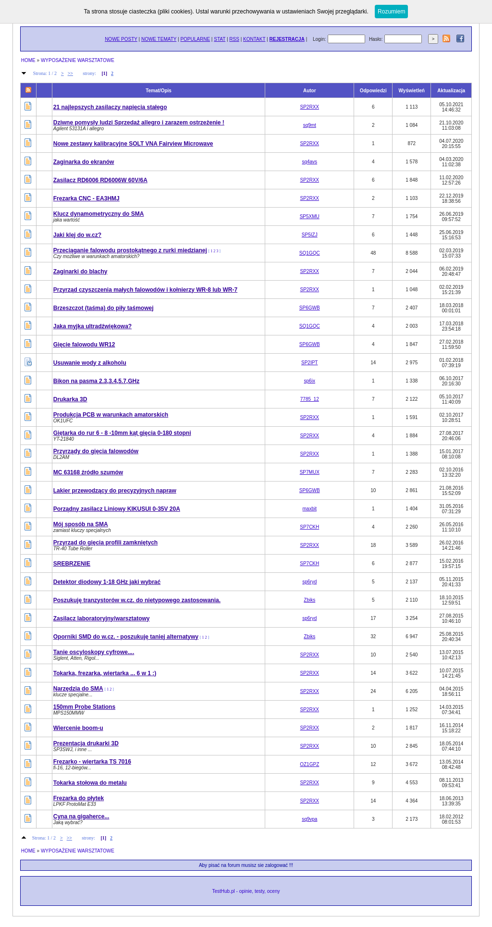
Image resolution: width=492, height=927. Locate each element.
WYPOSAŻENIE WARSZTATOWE (77, 60)
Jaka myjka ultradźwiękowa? (92, 326)
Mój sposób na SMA (80, 524)
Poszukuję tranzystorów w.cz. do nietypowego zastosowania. (137, 600)
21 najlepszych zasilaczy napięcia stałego (110, 107)
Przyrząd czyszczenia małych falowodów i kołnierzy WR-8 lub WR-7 (145, 289)
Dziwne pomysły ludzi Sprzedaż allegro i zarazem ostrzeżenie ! (138, 122)
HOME (28, 60)
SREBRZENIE (71, 563)
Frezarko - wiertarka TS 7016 (92, 761)
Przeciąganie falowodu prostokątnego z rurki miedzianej (130, 250)
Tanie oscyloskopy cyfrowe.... (94, 652)
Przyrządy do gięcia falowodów (95, 451)
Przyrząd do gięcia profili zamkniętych (105, 542)
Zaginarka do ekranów (83, 162)
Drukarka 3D (70, 399)
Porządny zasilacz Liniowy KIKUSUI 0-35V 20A (116, 509)
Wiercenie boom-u (78, 728)
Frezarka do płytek (78, 798)
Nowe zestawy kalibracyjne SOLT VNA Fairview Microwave (133, 143)
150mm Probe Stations (84, 707)
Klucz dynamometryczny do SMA (98, 213)
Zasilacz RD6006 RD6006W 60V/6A (100, 180)
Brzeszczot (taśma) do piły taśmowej (103, 308)
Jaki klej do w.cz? (77, 235)
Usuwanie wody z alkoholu (89, 362)
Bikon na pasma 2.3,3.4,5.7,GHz (96, 381)
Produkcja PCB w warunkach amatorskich (110, 414)
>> (70, 73)
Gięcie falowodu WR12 (84, 344)
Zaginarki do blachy (80, 271)
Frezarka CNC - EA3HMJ (86, 198)
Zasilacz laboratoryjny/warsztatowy (101, 618)
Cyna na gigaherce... (81, 816)
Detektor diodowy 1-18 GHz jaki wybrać (106, 582)
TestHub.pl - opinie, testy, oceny (246, 891)
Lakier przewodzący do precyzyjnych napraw (114, 490)
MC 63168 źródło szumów (88, 472)
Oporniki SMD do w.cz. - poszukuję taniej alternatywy (125, 636)
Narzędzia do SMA (78, 688)
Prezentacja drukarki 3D (86, 743)
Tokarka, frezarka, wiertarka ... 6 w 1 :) (105, 673)
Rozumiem (391, 11)
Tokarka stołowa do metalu (90, 782)
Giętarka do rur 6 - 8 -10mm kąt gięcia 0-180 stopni (122, 433)
